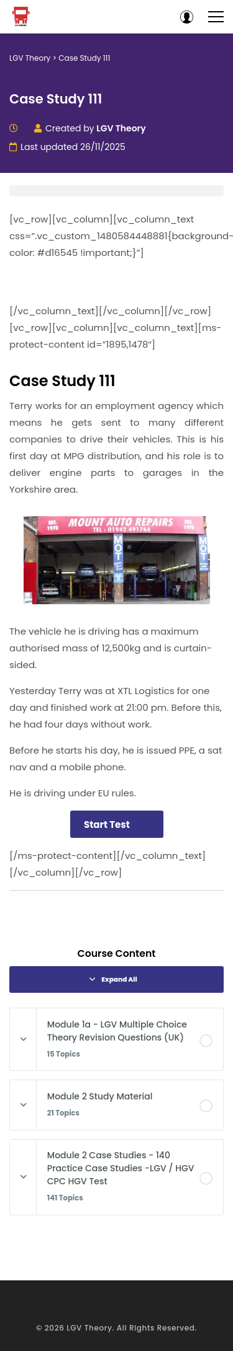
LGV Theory (89, 1327)
